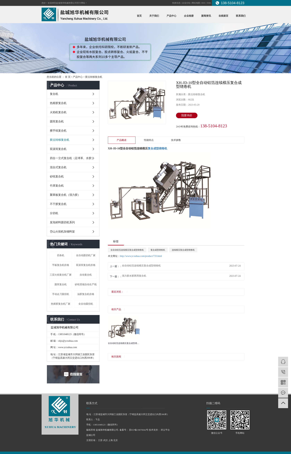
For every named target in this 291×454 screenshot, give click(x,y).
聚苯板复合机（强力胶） (65, 194)
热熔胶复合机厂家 (60, 304)
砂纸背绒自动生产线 (86, 284)
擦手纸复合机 (58, 130)
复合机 (54, 93)
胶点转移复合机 (93, 77)
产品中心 (171, 16)
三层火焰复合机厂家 (61, 274)
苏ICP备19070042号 (138, 430)
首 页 (67, 77)
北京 (115, 440)
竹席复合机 (57, 185)
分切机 (54, 213)
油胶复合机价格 (85, 294)
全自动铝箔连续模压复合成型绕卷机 (127, 250)
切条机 (60, 255)
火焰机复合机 (58, 112)
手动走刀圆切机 (60, 294)
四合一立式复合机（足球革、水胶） (72, 158)
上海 (110, 440)
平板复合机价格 (60, 265)
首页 (139, 16)
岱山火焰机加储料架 (62, 231)
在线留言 (223, 16)
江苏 (100, 440)
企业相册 (189, 16)
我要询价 (186, 115)
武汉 (105, 440)
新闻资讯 (206, 16)
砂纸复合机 (57, 176)
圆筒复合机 (57, 121)
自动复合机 (86, 274)
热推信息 (176, 3)
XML (209, 3)
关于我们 (154, 16)
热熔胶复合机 (58, 103)
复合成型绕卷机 (158, 250)
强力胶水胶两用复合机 (134, 276)
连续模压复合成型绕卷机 (183, 250)
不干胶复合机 (58, 204)
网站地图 (196, 3)
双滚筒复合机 (58, 148)
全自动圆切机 (85, 304)
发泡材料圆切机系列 (62, 222)
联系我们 (241, 16)
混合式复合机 (58, 167)
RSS (203, 3)
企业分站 (186, 3)
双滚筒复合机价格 (85, 265)
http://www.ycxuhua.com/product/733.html (141, 256)
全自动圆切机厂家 (85, 255)
